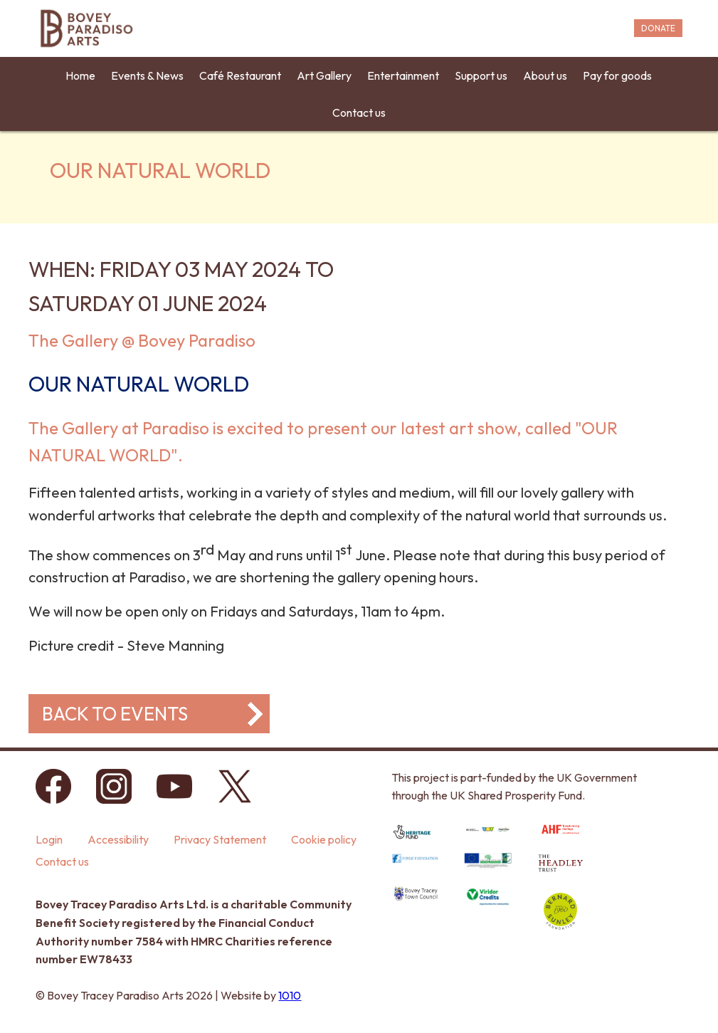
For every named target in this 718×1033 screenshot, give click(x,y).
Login (49, 839)
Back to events (115, 713)
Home (80, 75)
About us (545, 75)
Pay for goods (617, 75)
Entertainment (403, 75)
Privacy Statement (220, 839)
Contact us (359, 112)
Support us (481, 75)
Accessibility (118, 839)
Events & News (147, 75)
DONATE (658, 28)
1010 (289, 995)
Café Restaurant (240, 75)
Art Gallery (324, 75)
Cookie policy (324, 839)
